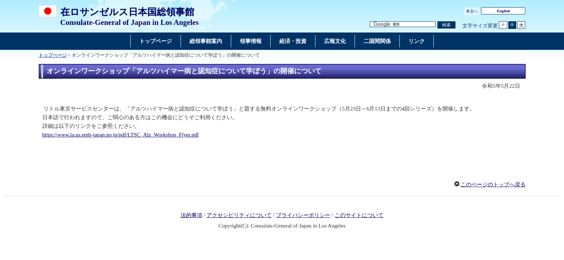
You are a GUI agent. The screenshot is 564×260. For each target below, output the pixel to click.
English (503, 11)
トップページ (53, 55)
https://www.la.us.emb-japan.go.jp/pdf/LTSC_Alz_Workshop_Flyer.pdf (120, 135)
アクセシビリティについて (239, 215)
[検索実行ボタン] (446, 25)
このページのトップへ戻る (493, 184)
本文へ (472, 11)
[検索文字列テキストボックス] (403, 24)
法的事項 (191, 215)
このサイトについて (359, 215)
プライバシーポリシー (303, 215)
